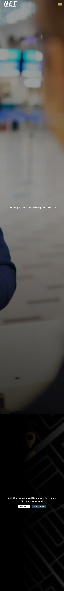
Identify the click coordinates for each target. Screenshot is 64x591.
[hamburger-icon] (60, 4)
